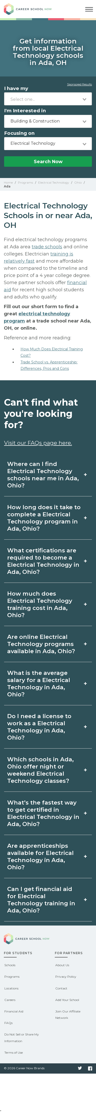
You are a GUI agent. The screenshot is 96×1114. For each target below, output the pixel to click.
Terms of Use (13, 1052)
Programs (11, 976)
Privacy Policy (65, 976)
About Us (62, 965)
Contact (61, 988)
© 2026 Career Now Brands (24, 1068)
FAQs (8, 1023)
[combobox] (48, 99)
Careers (9, 1000)
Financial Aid (13, 1011)
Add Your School (67, 1000)
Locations (11, 988)
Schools (9, 965)
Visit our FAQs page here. (38, 443)
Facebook (90, 1068)
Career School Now (32, 9)
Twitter (80, 1068)
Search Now (48, 161)
